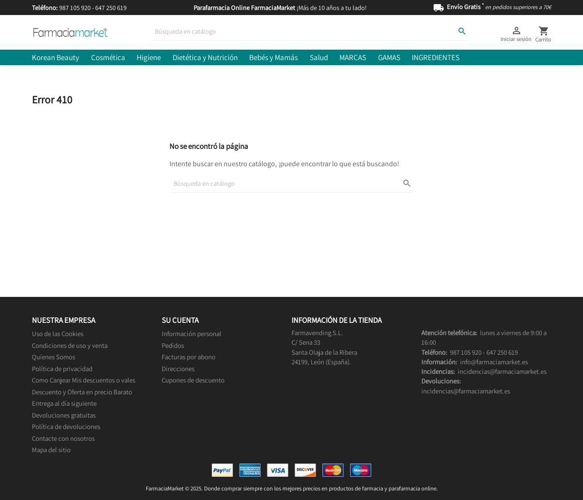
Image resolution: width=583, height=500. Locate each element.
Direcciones (178, 368)
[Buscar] (310, 32)
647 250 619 (111, 7)
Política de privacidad (62, 368)
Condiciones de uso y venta (69, 345)
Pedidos (173, 345)
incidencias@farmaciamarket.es (502, 371)
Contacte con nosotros (63, 438)
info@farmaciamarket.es (494, 361)
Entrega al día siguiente (64, 403)
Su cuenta (180, 320)
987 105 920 (75, 7)
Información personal (191, 333)
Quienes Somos (53, 356)
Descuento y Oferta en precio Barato (82, 392)
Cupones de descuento (193, 380)
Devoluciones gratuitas (64, 415)
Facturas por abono (188, 356)
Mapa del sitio (51, 449)
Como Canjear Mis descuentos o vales (83, 380)
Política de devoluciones (66, 426)
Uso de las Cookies (57, 333)
